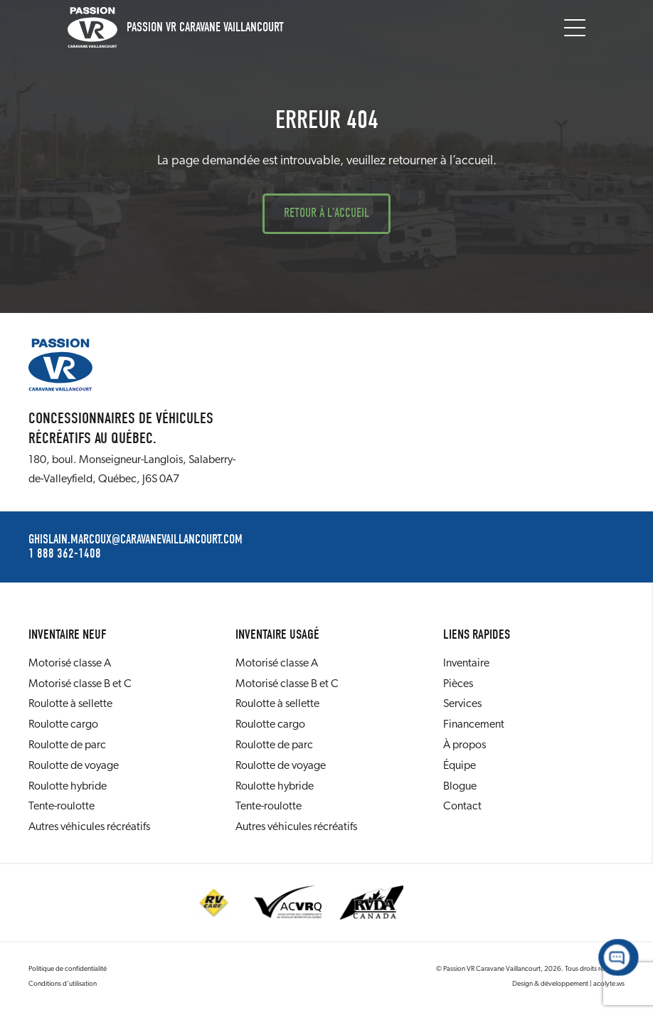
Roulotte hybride (67, 786)
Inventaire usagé (277, 634)
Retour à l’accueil (326, 213)
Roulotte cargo (63, 724)
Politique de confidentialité (67, 969)
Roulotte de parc (67, 745)
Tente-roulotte (61, 806)
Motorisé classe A (69, 663)
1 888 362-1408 (64, 554)
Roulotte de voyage (73, 766)
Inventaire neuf (67, 634)
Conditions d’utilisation (62, 984)
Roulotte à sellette (70, 704)
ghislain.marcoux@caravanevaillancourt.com (135, 540)
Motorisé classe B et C (80, 684)
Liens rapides (476, 634)
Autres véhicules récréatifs (89, 827)
